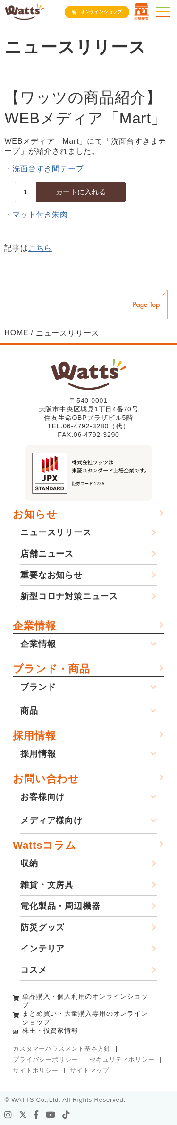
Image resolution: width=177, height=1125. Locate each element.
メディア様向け (51, 820)
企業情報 (34, 626)
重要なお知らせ (51, 575)
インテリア (42, 948)
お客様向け (42, 797)
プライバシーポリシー (45, 1059)
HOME (16, 333)
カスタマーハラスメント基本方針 (61, 1048)
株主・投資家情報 (50, 1030)
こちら (40, 248)
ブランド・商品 (51, 669)
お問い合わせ (46, 779)
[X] (23, 1115)
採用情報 (34, 735)
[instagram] (8, 1115)
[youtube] (51, 1115)
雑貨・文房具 (47, 885)
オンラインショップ (101, 11)
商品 (29, 710)
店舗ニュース (47, 553)
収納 (29, 863)
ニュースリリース (55, 532)
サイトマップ (89, 1070)
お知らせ (35, 514)
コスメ (33, 970)
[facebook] (36, 1115)
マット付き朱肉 (40, 214)
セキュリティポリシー (122, 1059)
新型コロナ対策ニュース (69, 596)
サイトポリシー (36, 1070)
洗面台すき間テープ (48, 169)
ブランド (38, 687)
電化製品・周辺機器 (60, 906)
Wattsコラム (44, 845)
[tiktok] (66, 1115)
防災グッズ (42, 927)
